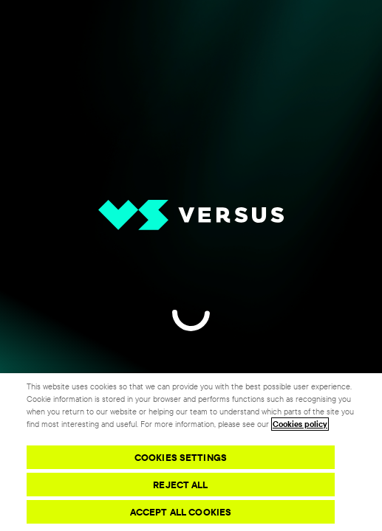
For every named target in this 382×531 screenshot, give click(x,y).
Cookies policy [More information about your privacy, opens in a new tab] (300, 424)
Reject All (180, 484)
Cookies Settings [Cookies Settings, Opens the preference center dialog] (180, 457)
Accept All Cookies (180, 512)
